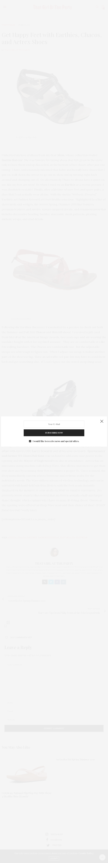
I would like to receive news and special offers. (56, 435)
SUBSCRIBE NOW (54, 429)
